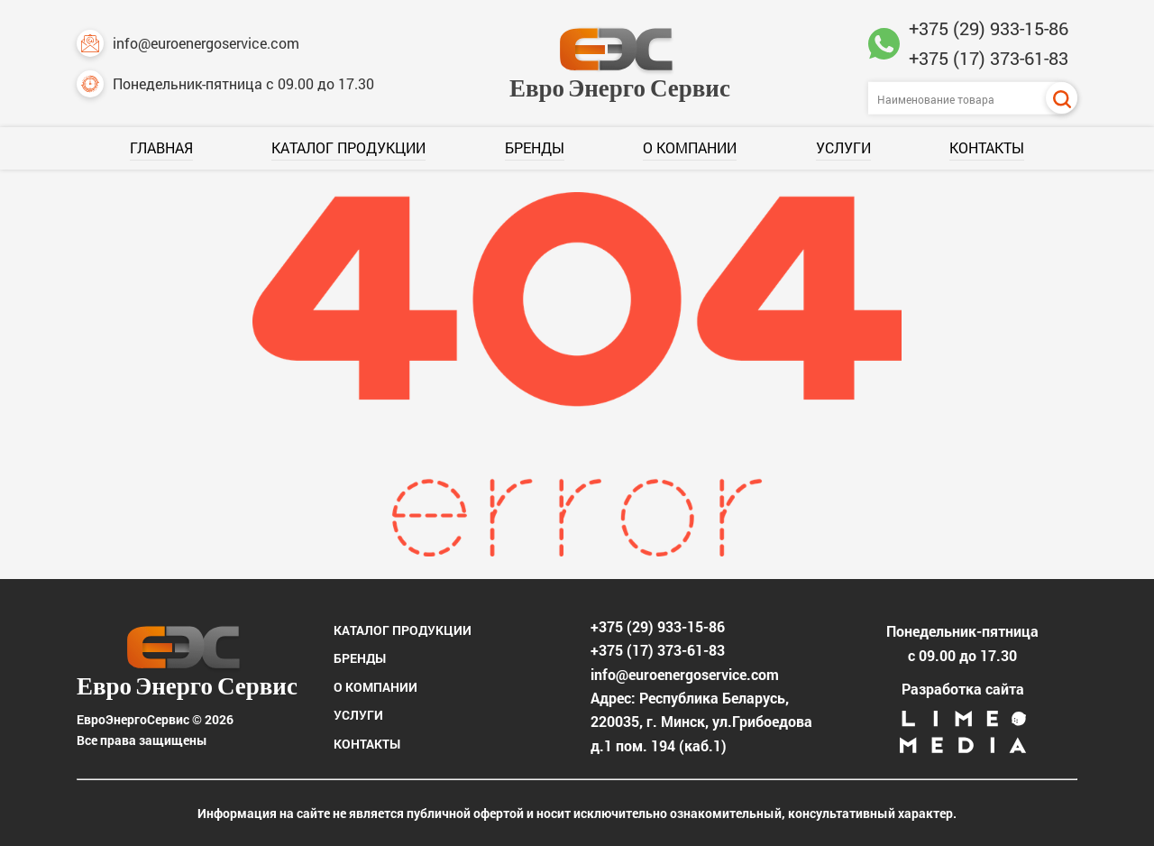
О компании (690, 147)
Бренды (534, 147)
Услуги (843, 147)
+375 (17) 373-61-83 (988, 57)
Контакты (986, 147)
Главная (161, 147)
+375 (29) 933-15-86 (988, 28)
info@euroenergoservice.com (188, 43)
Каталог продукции (348, 147)
